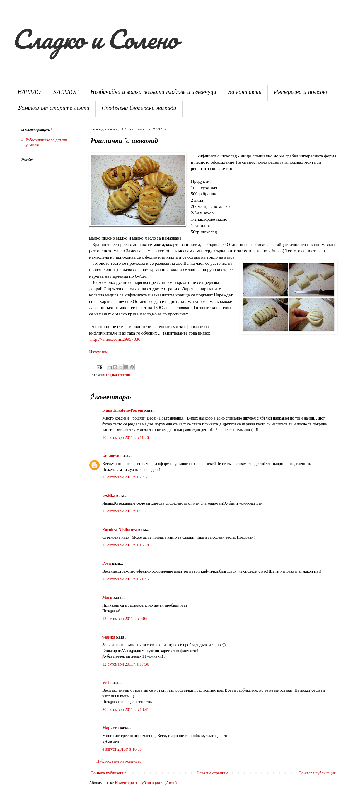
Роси (106, 563)
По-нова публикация (108, 773)
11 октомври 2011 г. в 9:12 (124, 511)
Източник (98, 351)
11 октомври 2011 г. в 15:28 (125, 545)
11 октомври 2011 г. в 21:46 (125, 579)
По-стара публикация (317, 773)
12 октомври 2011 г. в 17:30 (125, 664)
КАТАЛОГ (65, 92)
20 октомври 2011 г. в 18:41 (125, 709)
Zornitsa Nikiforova (119, 529)
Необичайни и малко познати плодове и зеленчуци (153, 92)
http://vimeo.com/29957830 (115, 339)
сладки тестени (118, 375)
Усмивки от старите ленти (53, 108)
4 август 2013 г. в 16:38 (122, 749)
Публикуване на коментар (118, 761)
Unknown (110, 456)
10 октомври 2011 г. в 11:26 (125, 437)
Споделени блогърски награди (139, 108)
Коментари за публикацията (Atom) (146, 783)
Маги (107, 597)
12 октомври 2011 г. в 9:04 (124, 619)
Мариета (110, 728)
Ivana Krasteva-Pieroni (123, 410)
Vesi (105, 682)
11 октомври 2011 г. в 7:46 (124, 477)
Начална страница (212, 773)
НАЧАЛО (29, 92)
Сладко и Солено (94, 38)
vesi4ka (108, 495)
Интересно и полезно (300, 92)
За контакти (245, 92)
